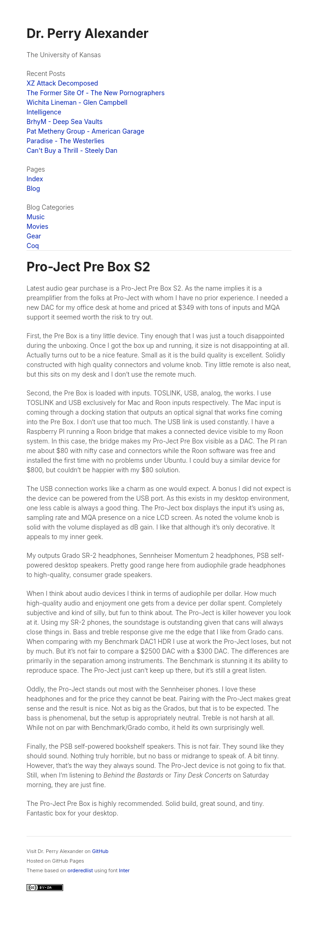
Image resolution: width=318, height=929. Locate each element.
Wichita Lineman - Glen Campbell (77, 102)
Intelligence (44, 112)
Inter (124, 870)
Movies (38, 226)
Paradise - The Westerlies (65, 141)
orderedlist (80, 870)
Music (36, 217)
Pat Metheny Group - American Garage (85, 131)
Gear (34, 236)
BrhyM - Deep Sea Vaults (64, 121)
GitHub (100, 851)
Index (35, 179)
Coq (33, 245)
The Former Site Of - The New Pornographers (96, 93)
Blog (33, 188)
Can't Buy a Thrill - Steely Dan (72, 150)
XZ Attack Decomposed (62, 83)
